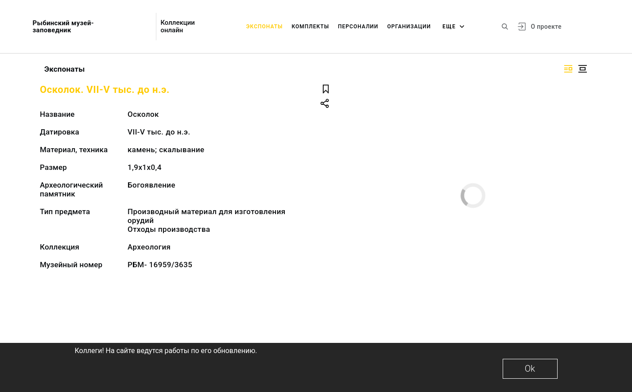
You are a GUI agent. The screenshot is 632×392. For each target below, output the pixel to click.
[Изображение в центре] (582, 69)
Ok (530, 368)
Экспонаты (264, 26)
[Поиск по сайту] (505, 26)
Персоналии (358, 26)
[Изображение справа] (568, 69)
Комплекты (310, 26)
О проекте (546, 26)
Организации (409, 26)
